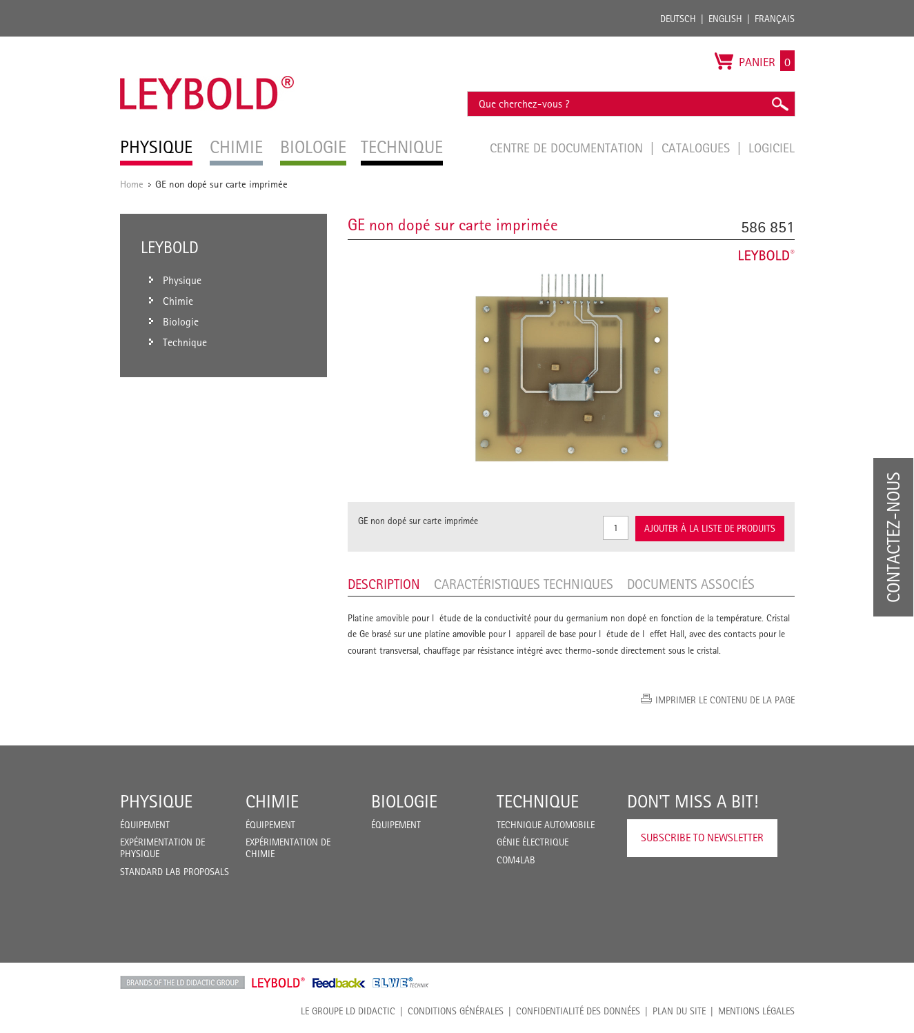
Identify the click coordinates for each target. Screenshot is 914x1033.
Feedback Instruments (339, 983)
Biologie (404, 801)
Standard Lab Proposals (174, 871)
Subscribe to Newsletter (702, 837)
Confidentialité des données (578, 1010)
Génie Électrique (532, 842)
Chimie (272, 801)
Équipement (145, 824)
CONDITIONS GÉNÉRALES (456, 1010)
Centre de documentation (568, 147)
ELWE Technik (400, 983)
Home (131, 184)
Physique (156, 801)
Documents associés (691, 584)
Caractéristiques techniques (523, 584)
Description (384, 584)
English (725, 18)
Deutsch (678, 18)
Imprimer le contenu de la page (725, 699)
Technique (538, 801)
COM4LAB (516, 859)
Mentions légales (756, 1010)
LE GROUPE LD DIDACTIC (348, 1010)
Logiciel (771, 147)
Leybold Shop (279, 983)
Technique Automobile (546, 824)
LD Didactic (182, 983)
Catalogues (697, 147)
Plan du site (679, 1010)
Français (775, 18)
